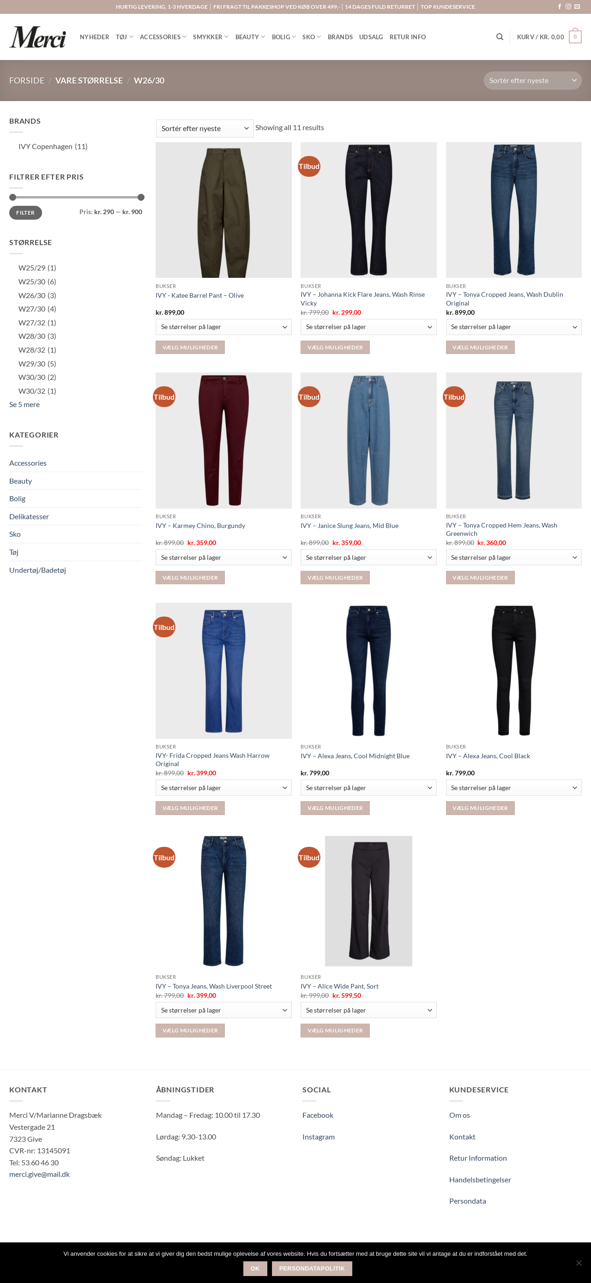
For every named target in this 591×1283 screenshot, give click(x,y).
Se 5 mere (24, 404)
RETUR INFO (408, 37)
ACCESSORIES (163, 36)
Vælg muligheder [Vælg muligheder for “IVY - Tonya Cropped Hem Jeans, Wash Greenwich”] (480, 578)
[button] (549, 37)
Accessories (28, 462)
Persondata (467, 1200)
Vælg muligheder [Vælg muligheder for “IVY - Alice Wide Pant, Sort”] (335, 1030)
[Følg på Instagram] (568, 7)
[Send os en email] (577, 7)
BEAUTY (250, 36)
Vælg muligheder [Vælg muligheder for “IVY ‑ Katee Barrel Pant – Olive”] (190, 347)
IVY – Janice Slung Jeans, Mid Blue (349, 525)
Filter (25, 212)
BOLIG (284, 36)
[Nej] (578, 1265)
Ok (255, 1268)
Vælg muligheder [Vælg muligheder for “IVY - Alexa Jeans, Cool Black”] (480, 808)
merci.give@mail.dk (39, 1173)
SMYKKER (211, 36)
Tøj (13, 551)
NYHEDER (94, 37)
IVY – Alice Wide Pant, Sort (340, 986)
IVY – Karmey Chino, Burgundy (200, 525)
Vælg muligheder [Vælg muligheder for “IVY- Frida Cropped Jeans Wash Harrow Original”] (190, 808)
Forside (26, 80)
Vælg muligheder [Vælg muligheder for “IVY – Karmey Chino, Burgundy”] (190, 578)
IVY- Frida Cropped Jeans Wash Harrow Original (213, 759)
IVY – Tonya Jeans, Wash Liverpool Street (214, 986)
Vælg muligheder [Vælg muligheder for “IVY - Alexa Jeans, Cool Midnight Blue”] (335, 808)
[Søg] (499, 37)
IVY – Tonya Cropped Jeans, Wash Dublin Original (504, 298)
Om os (459, 1114)
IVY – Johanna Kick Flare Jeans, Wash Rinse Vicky (363, 298)
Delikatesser (29, 516)
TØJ (124, 36)
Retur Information (478, 1157)
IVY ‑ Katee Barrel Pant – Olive (200, 295)
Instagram (318, 1136)
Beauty (20, 480)
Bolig (17, 498)
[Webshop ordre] (533, 81)
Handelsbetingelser (480, 1179)
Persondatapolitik (312, 1268)
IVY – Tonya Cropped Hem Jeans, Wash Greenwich (501, 529)
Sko (15, 533)
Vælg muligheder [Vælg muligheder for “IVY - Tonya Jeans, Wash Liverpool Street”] (190, 1030)
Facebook (317, 1114)
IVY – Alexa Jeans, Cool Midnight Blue (355, 756)
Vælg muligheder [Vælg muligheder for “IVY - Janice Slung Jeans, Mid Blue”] (335, 578)
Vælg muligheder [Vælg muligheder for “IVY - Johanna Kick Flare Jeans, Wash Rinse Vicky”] (335, 347)
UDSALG (371, 37)
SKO (311, 36)
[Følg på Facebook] (559, 7)
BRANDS (340, 37)
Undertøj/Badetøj (37, 569)
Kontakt (462, 1136)
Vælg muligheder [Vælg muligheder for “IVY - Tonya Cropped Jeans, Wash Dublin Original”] (480, 347)
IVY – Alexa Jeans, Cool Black (488, 756)
